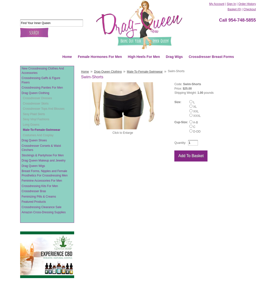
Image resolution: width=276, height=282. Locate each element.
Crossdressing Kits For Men (40, 186)
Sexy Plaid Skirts (34, 114)
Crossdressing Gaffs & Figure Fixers (41, 80)
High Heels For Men (144, 57)
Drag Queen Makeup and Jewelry (44, 160)
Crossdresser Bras (34, 191)
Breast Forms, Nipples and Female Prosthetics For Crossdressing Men (45, 173)
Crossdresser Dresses (37, 98)
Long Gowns (31, 124)
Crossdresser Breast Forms (211, 57)
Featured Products (34, 201)
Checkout (249, 9)
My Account (216, 4)
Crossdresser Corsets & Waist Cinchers (41, 148)
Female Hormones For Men (100, 57)
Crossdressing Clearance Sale (41, 207)
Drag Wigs (174, 57)
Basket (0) (234, 9)
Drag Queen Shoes (34, 140)
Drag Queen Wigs (33, 166)
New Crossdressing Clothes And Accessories (43, 71)
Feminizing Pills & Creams (39, 196)
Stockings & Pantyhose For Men (43, 155)
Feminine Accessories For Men (42, 180)
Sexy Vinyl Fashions (36, 119)
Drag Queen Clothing (35, 93)
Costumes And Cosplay (38, 135)
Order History (247, 4)
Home (67, 57)
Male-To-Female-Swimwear (41, 130)
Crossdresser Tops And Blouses (44, 108)
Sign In (231, 4)
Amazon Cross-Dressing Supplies (44, 212)
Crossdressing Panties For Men (42, 87)
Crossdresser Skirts (36, 103)
